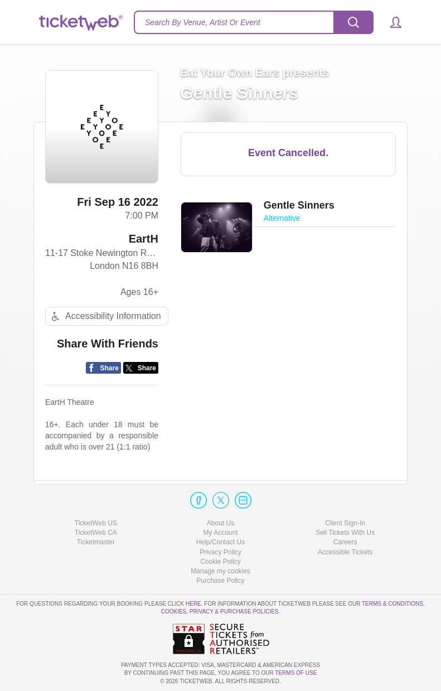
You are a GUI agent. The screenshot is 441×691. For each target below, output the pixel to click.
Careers (345, 542)
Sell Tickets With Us (345, 533)
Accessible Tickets (345, 552)
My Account (220, 533)
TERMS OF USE (296, 673)
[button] (390, 22)
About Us (220, 523)
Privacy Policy (220, 552)
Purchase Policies (249, 611)
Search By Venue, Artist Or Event (202, 22)
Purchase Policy (220, 580)
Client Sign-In (345, 523)
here (193, 604)
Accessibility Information (105, 316)
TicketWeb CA (96, 533)
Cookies (174, 611)
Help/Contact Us (220, 542)
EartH (143, 239)
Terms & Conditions (392, 604)
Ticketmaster (96, 542)
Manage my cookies (220, 571)
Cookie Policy (220, 562)
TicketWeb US (96, 523)
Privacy (202, 611)
